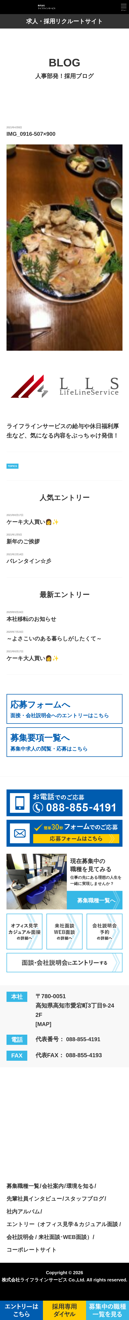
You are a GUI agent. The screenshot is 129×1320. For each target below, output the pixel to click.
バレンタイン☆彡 (30, 561)
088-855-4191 (84, 1048)
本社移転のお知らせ (33, 619)
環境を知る (84, 1195)
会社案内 (55, 1195)
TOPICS (12, 466)
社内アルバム (24, 1220)
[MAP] (44, 1033)
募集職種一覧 (24, 1195)
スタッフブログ (89, 1208)
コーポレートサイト (33, 1259)
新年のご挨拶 (24, 541)
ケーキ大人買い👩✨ (34, 522)
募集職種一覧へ (95, 909)
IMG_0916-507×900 (32, 134)
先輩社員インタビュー (36, 1208)
